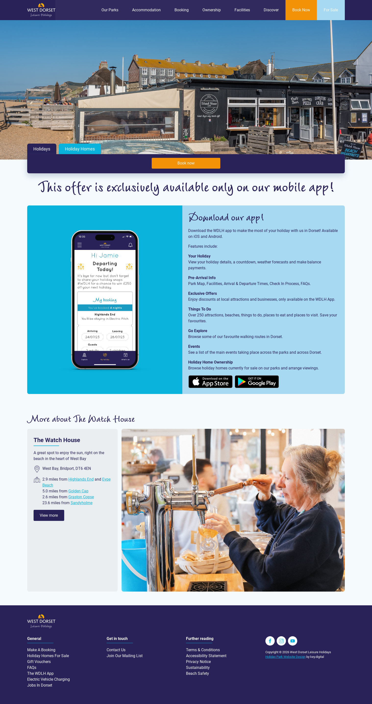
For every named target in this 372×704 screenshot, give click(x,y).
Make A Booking (41, 650)
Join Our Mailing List (125, 655)
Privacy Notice (198, 661)
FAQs (31, 667)
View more (49, 515)
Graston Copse (81, 497)
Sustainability (198, 667)
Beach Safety (197, 673)
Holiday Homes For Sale (48, 655)
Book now (186, 163)
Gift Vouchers (39, 661)
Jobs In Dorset (39, 685)
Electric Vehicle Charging (48, 679)
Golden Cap (78, 491)
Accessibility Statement (206, 655)
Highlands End (81, 479)
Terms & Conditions (203, 650)
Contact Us (116, 650)
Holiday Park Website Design (285, 657)
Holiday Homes (80, 149)
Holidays (41, 149)
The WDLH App (40, 673)
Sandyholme (81, 503)
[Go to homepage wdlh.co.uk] (41, 16)
